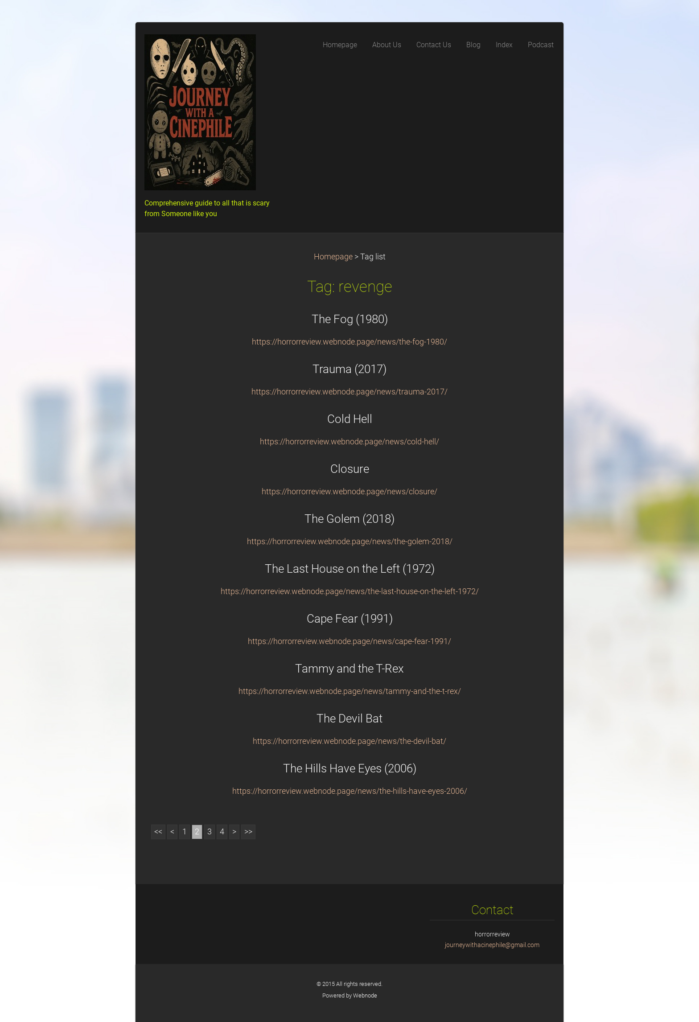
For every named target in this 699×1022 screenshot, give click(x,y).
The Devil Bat (349, 718)
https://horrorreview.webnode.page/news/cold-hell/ (349, 441)
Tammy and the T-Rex (349, 668)
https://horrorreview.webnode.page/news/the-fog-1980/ (349, 341)
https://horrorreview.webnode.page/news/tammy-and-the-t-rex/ (349, 691)
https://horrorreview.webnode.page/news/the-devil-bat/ (349, 741)
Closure (349, 469)
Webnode (365, 995)
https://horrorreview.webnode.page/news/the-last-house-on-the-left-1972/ (350, 591)
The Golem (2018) (349, 518)
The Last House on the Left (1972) (350, 568)
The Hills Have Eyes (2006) (349, 768)
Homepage (333, 256)
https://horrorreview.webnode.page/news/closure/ (349, 491)
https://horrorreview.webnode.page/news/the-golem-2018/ (349, 541)
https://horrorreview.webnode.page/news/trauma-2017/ (349, 391)
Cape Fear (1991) (350, 618)
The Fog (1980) (350, 319)
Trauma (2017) (349, 369)
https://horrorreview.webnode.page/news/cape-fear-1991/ (349, 641)
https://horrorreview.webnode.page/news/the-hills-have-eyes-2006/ (349, 791)
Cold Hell (349, 419)
